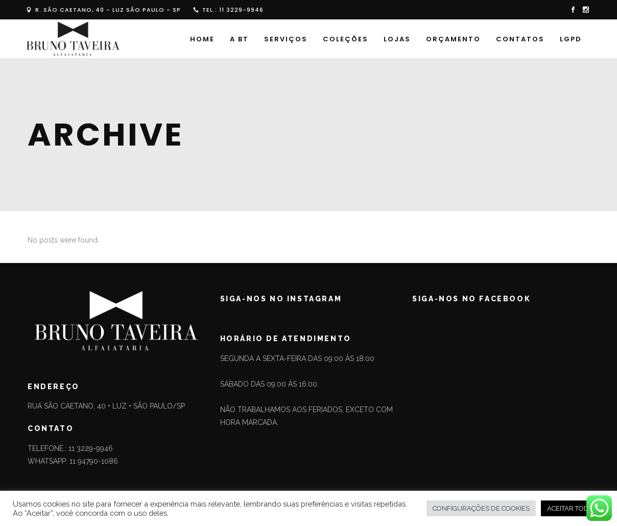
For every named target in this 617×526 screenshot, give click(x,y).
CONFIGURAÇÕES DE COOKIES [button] (481, 508)
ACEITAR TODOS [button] (572, 508)
